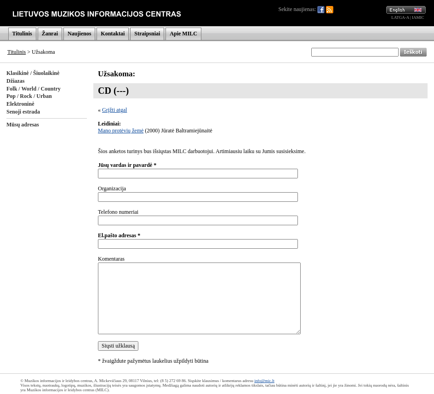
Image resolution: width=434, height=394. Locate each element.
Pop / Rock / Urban (29, 96)
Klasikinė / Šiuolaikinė (32, 73)
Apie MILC (183, 33)
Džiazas (15, 81)
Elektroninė (20, 104)
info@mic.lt (264, 380)
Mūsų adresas (22, 124)
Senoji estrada (23, 111)
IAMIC (418, 17)
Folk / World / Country (33, 89)
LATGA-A (400, 17)
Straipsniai (147, 33)
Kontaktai (113, 33)
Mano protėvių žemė (120, 130)
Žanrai (50, 33)
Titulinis (22, 33)
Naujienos (79, 33)
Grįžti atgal (114, 110)
